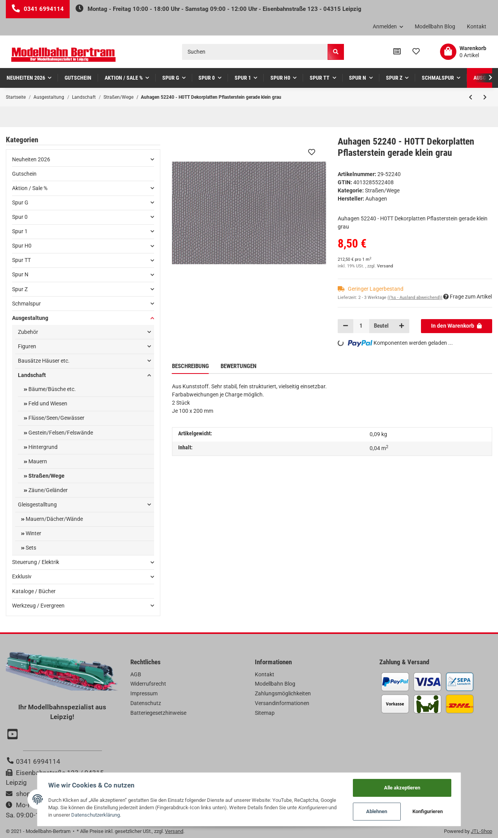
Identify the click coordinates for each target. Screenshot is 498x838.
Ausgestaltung (30, 318)
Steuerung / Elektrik (35, 562)
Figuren (27, 346)
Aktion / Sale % (29, 188)
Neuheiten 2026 (31, 159)
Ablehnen (382, 811)
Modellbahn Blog (435, 26)
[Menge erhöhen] (401, 326)
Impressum (144, 693)
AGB (135, 674)
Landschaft (32, 375)
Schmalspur (26, 303)
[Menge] (361, 326)
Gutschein (24, 174)
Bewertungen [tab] (238, 366)
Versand (385, 266)
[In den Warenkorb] (456, 326)
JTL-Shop (481, 831)
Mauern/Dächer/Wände (54, 519)
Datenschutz (145, 703)
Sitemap (265, 713)
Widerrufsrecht (148, 684)
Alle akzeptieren (408, 786)
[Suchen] (255, 52)
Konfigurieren (434, 811)
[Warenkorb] (463, 52)
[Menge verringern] (345, 326)
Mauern (37, 461)
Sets (30, 548)
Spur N (20, 274)
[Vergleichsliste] (397, 51)
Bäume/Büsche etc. (51, 389)
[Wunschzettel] (416, 51)
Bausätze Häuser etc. (44, 361)
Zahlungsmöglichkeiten (283, 693)
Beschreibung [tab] (190, 366)
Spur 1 (20, 231)
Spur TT (21, 260)
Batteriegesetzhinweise (158, 713)
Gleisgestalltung (37, 504)
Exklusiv (22, 576)
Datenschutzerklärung (66, 814)
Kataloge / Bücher (34, 591)
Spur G (20, 202)
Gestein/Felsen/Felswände (60, 432)
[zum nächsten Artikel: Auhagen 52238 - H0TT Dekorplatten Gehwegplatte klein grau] (485, 97)
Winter (33, 533)
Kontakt (476, 26)
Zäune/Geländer (47, 490)
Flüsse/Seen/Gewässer (55, 418)
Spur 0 (20, 217)
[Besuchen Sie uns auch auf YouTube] (13, 735)
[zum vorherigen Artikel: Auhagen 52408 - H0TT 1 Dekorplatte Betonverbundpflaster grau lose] (470, 97)
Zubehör (28, 332)
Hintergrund (42, 447)
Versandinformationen (282, 703)
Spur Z (20, 289)
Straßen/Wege (382, 190)
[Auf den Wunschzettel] (311, 152)
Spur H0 (22, 246)
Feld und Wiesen (47, 403)
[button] (388, 26)
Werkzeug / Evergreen (38, 605)
